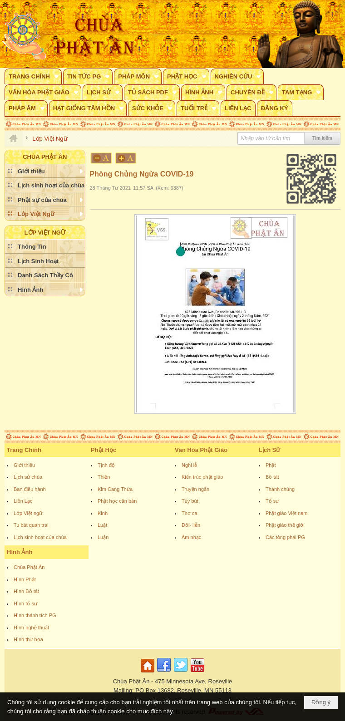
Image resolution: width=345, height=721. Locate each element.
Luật (102, 525)
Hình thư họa (28, 639)
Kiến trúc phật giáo (202, 477)
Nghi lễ (189, 465)
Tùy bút (190, 501)
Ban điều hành (30, 489)
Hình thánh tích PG (35, 615)
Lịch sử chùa (28, 477)
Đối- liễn (191, 525)
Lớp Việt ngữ (28, 513)
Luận (103, 537)
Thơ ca (189, 513)
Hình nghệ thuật (31, 627)
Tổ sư (272, 501)
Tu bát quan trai (31, 525)
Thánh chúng (280, 489)
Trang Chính (24, 449)
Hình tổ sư (25, 603)
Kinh (103, 513)
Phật (271, 465)
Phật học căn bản (117, 501)
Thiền (104, 477)
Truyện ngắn (195, 489)
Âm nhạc (191, 537)
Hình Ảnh (19, 552)
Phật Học (103, 449)
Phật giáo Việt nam (287, 513)
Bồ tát (272, 477)
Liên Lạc (23, 501)
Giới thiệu (24, 465)
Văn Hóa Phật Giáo (201, 449)
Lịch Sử (269, 449)
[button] (33, 76)
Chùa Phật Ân (29, 567)
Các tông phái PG (285, 537)
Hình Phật (25, 579)
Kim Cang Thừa (115, 489)
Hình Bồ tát (26, 591)
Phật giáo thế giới (285, 525)
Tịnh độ (106, 465)
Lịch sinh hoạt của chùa (40, 537)
